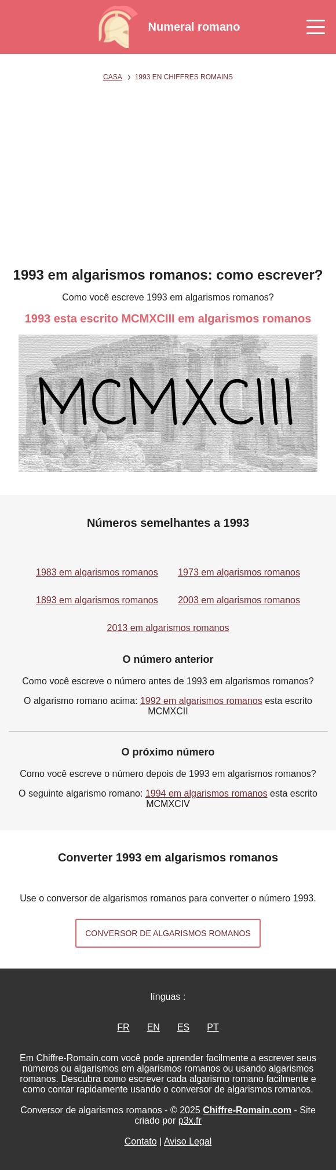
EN (153, 1027)
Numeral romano (194, 26)
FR (123, 1027)
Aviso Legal (187, 1141)
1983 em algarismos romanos (97, 572)
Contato (141, 1141)
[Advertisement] (168, 180)
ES (183, 1027)
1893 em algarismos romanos (97, 600)
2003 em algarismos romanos (239, 600)
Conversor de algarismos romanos (168, 933)
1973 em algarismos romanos (239, 572)
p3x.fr (190, 1120)
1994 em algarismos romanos (206, 793)
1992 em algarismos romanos (201, 701)
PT (212, 1027)
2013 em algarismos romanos (168, 628)
